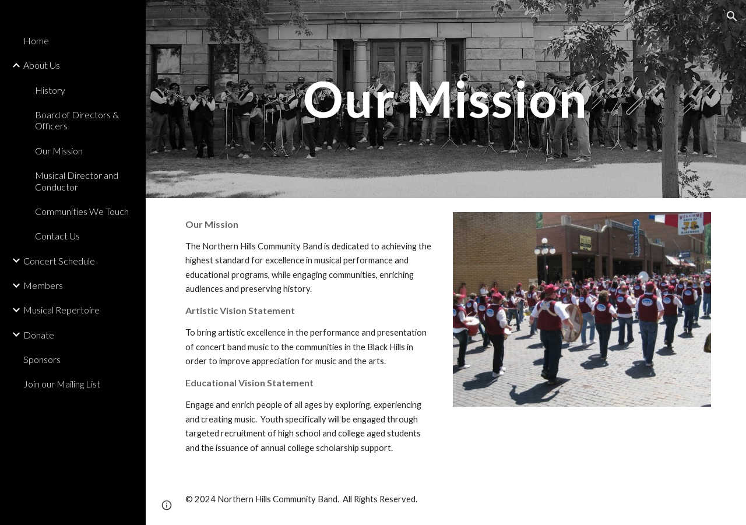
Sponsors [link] (42, 359)
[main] (445, 98)
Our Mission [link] (59, 150)
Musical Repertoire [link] (61, 309)
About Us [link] (41, 65)
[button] (732, 16)
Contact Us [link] (57, 235)
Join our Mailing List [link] (61, 383)
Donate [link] (38, 334)
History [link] (50, 90)
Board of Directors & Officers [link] (77, 120)
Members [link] (43, 285)
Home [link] (36, 40)
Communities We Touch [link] (82, 211)
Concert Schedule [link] (59, 260)
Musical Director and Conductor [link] (76, 181)
